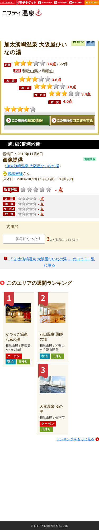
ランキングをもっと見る (75, 439)
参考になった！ (28, 238)
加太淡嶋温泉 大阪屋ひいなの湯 (32, 166)
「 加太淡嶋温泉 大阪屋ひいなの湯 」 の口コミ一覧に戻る (52, 262)
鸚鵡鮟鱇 (15, 173)
